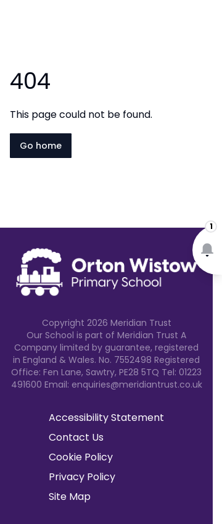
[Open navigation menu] (204, 29)
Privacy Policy (82, 477)
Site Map (70, 496)
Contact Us (76, 437)
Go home (41, 145)
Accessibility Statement (106, 417)
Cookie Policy (81, 457)
